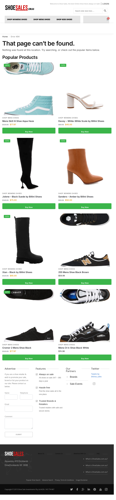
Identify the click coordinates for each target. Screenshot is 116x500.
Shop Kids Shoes (65, 19)
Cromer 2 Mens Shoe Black (16, 348)
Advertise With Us (80, 454)
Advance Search (47, 481)
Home (5, 37)
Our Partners (71, 371)
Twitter (95, 369)
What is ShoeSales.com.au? (97, 460)
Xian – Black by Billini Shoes (17, 273)
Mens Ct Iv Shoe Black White (73, 348)
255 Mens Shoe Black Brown (73, 273)
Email (7, 405)
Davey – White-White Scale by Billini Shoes (81, 122)
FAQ (98, 454)
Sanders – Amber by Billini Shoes (75, 197)
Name (7, 394)
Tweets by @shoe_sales (96, 376)
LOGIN (105, 3)
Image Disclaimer (82, 481)
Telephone (24, 394)
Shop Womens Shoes (18, 19)
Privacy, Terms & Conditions (64, 481)
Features (41, 369)
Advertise (10, 369)
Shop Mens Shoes (42, 19)
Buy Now (29, 131)
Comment (8, 417)
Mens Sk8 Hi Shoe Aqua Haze (18, 122)
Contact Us (59, 454)
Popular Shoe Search (33, 481)
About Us (41, 454)
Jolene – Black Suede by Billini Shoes (22, 197)
